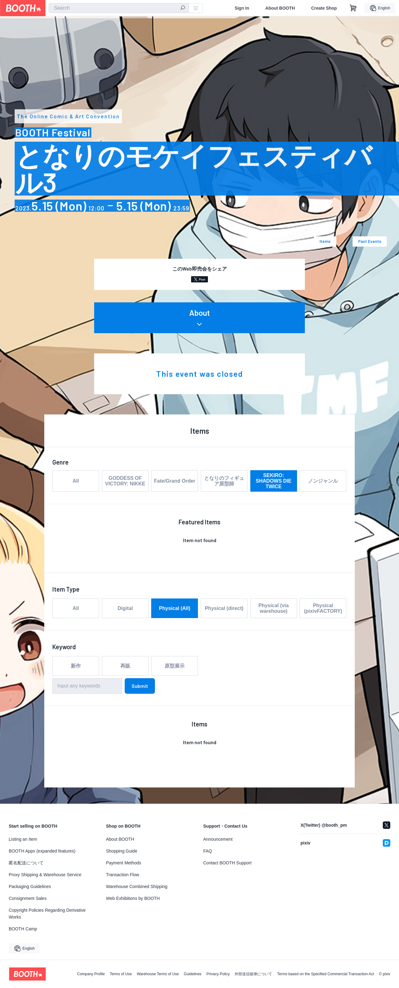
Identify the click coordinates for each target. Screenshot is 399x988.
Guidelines (193, 974)
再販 (125, 666)
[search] (182, 8)
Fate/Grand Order (174, 481)
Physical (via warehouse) (273, 608)
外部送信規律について (253, 974)
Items (325, 241)
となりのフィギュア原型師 (224, 480)
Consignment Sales (27, 898)
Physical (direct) (224, 608)
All (76, 481)
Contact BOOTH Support (227, 862)
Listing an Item (23, 839)
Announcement (218, 839)
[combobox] (119, 8)
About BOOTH (280, 8)
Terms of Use (121, 974)
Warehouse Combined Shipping (136, 886)
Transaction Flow (122, 874)
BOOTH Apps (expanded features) (42, 851)
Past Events (369, 241)
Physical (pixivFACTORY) (323, 608)
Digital (125, 608)
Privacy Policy (218, 974)
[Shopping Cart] (353, 8)
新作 (76, 666)
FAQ (207, 851)
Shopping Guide (121, 851)
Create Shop (324, 8)
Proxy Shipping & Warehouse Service (45, 874)
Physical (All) (174, 608)
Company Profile (91, 974)
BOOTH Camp (23, 928)
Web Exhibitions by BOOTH (133, 898)
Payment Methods (123, 862)
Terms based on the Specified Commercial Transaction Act (325, 974)
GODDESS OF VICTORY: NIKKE (125, 480)
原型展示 (175, 666)
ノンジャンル (323, 481)
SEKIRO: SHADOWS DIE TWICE (273, 481)
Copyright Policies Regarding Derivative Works (47, 913)
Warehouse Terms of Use (158, 974)
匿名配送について (26, 862)
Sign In (242, 8)
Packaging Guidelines (30, 886)
